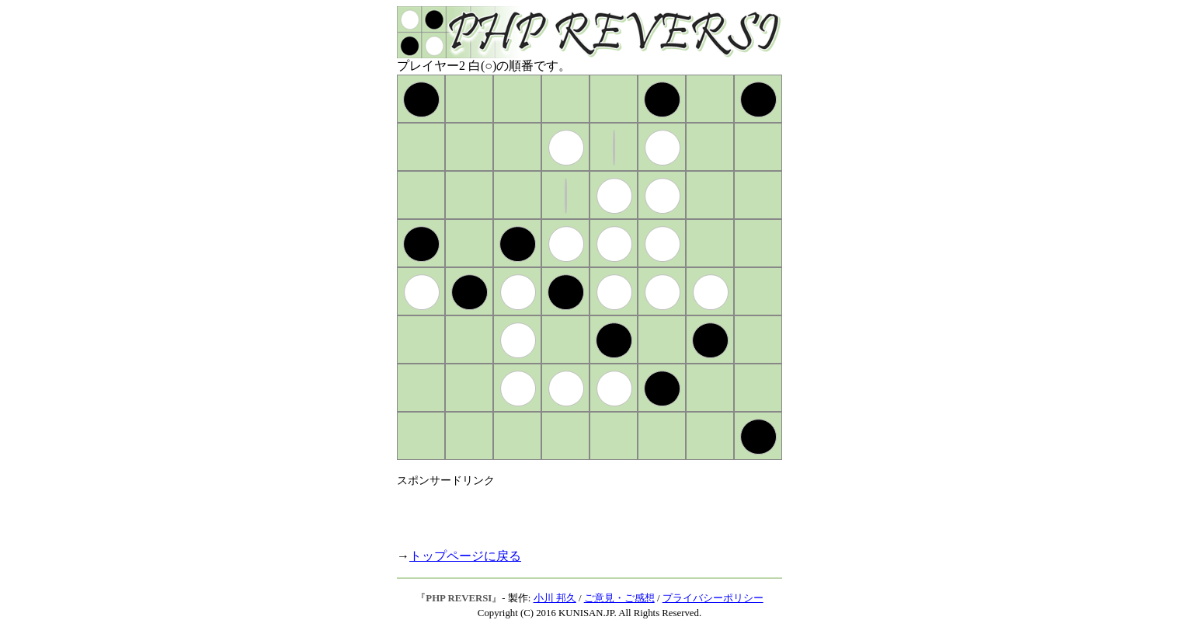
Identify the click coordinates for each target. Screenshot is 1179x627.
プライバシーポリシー (713, 598)
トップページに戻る (465, 556)
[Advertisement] (578, 511)
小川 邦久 (555, 598)
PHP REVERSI (459, 598)
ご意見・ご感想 (619, 598)
